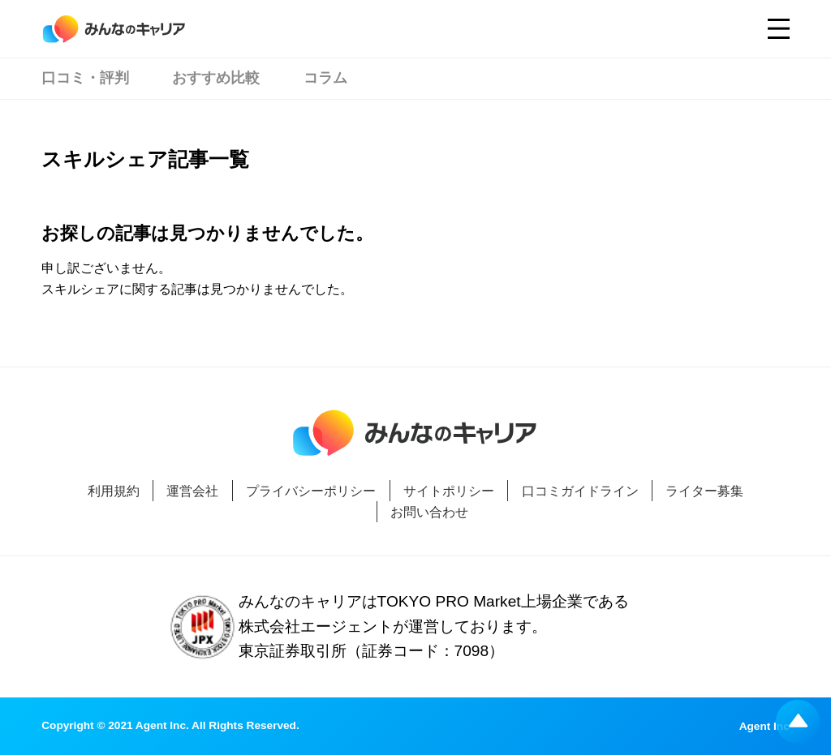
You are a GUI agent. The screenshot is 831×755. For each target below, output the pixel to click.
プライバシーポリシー (311, 490)
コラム (325, 78)
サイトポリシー (448, 490)
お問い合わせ (429, 511)
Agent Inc (764, 726)
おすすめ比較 (216, 78)
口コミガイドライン (580, 490)
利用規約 (114, 490)
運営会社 (192, 490)
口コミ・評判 (85, 78)
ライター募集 (704, 490)
